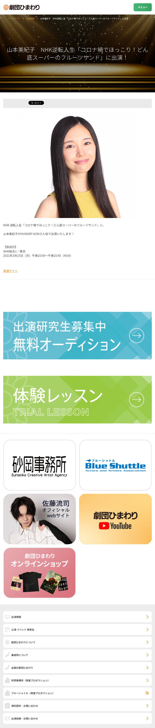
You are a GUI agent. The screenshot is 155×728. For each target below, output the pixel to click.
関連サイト (10, 271)
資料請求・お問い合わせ (24, 705)
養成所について (19, 655)
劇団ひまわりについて (23, 642)
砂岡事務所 (30, 680)
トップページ (14, 18)
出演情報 (30, 18)
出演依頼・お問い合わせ (24, 718)
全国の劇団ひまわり (22, 667)
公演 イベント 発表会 (22, 629)
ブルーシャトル (33, 693)
